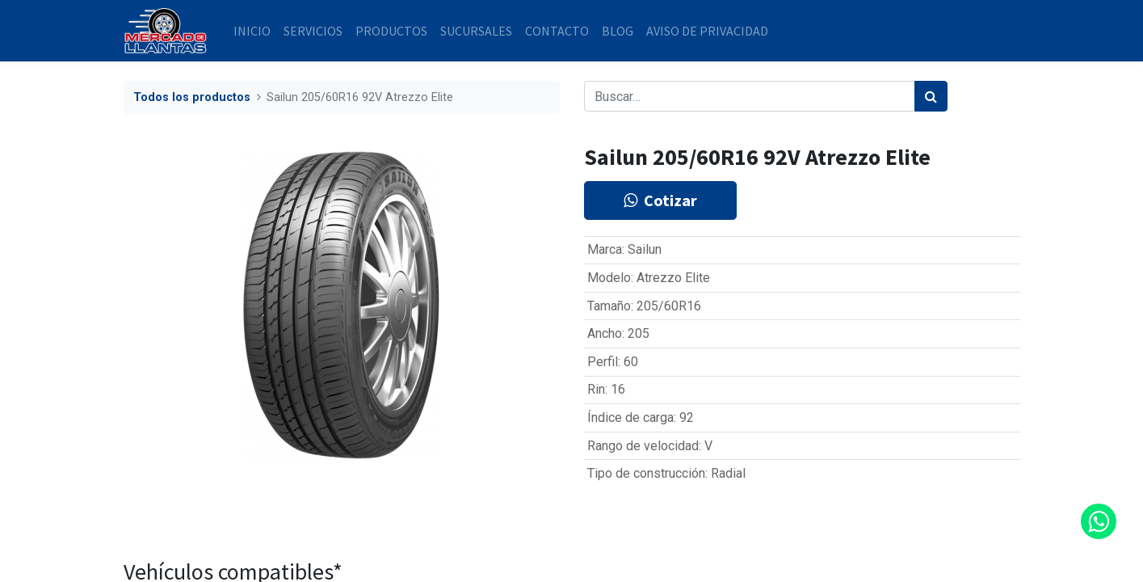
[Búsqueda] (931, 96)
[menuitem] (252, 31)
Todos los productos (191, 97)
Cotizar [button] (660, 200)
